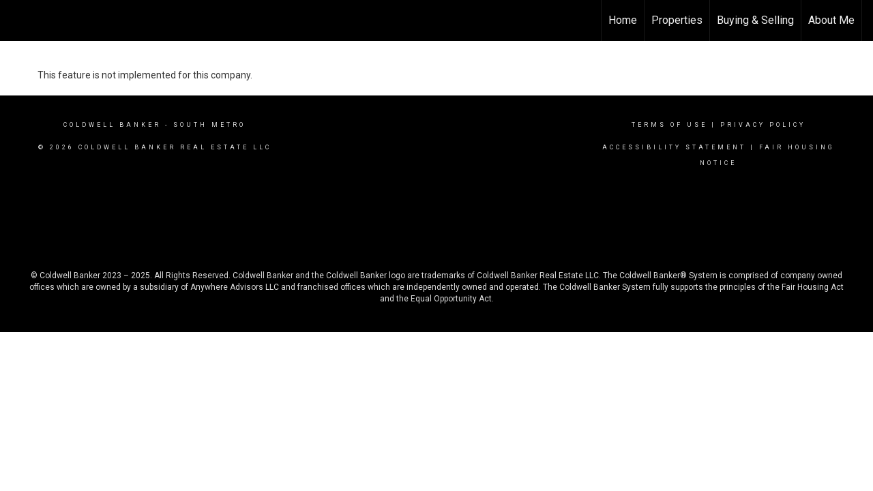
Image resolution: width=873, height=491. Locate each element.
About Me (831, 20)
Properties (676, 20)
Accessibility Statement (674, 147)
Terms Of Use (669, 124)
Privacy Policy (762, 124)
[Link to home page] (17, 20)
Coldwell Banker (112, 124)
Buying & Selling (755, 20)
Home (622, 20)
